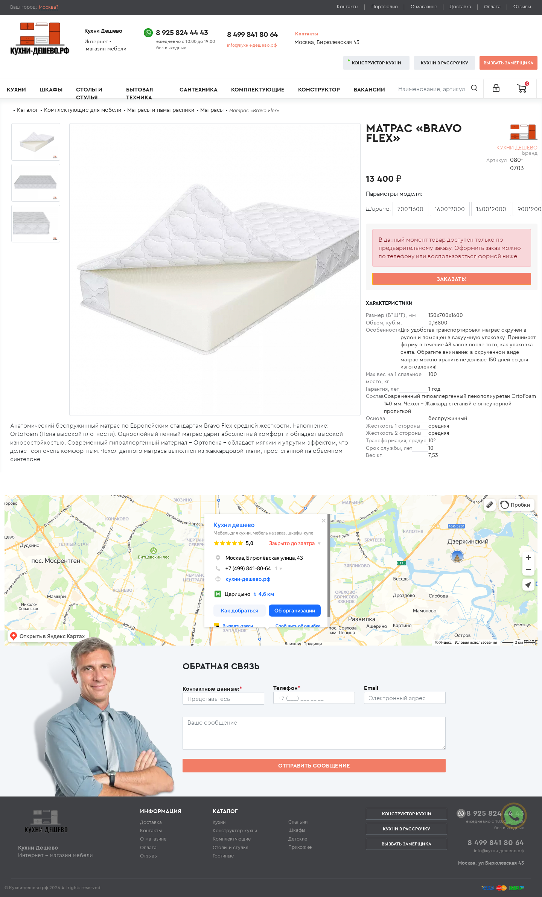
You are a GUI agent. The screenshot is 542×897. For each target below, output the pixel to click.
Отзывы (522, 6)
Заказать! (452, 278)
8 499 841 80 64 (252, 34)
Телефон (286, 687)
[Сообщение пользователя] (314, 733)
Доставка (460, 6)
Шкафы (51, 89)
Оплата (492, 6)
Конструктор (319, 89)
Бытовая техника (139, 93)
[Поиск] (438, 88)
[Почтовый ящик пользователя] (405, 698)
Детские (297, 839)
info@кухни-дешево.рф (252, 45)
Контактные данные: (212, 688)
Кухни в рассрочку (444, 62)
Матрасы (212, 109)
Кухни (16, 89)
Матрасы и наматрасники (161, 109)
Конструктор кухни (376, 62)
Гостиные (223, 856)
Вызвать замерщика (508, 62)
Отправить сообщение (314, 765)
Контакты (347, 6)
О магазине (424, 6)
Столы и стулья (89, 93)
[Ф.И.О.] (223, 699)
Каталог (27, 109)
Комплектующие (258, 89)
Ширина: (378, 208)
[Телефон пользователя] (314, 698)
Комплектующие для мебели (83, 109)
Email (371, 687)
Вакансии (369, 89)
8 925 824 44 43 (182, 32)
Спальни (298, 822)
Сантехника (199, 89)
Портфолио (384, 6)
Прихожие (300, 847)
